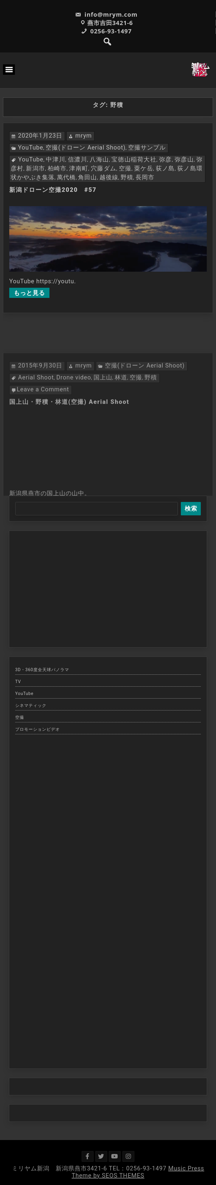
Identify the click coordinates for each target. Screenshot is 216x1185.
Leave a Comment (43, 438)
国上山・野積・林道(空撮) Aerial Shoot (69, 451)
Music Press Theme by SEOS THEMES (138, 1172)
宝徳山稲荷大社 (133, 159)
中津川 (55, 159)
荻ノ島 (165, 168)
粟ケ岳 (143, 168)
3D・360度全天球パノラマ (42, 669)
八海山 (99, 159)
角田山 (87, 177)
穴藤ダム (103, 168)
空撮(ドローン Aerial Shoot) (85, 147)
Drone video (73, 426)
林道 (121, 426)
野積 (127, 177)
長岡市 (145, 177)
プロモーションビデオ (37, 729)
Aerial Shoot (36, 426)
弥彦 (165, 159)
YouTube (30, 147)
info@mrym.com (106, 14)
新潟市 (35, 168)
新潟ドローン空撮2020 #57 (53, 189)
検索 (191, 508)
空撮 (125, 168)
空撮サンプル (147, 147)
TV (18, 681)
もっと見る (29, 292)
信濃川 (77, 159)
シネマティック (30, 705)
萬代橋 (66, 177)
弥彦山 (184, 159)
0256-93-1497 (106, 31)
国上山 (103, 426)
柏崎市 (57, 168)
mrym (83, 135)
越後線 (109, 177)
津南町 (78, 168)
